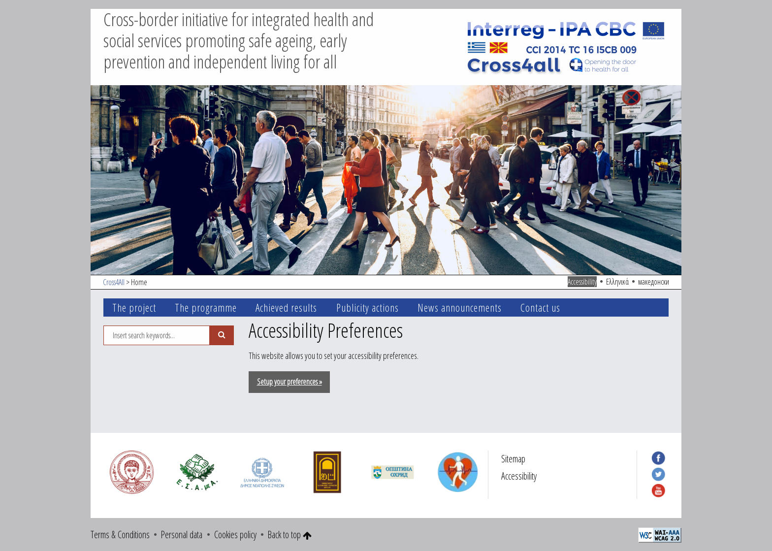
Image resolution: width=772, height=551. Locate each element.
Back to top (290, 534)
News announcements (460, 307)
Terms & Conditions (120, 534)
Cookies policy (235, 534)
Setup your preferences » (289, 381)
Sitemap (513, 458)
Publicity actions (367, 307)
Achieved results (286, 307)
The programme (206, 307)
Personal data (181, 534)
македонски (653, 281)
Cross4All (114, 282)
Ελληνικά (617, 281)
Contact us (540, 307)
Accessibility (582, 281)
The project (134, 307)
